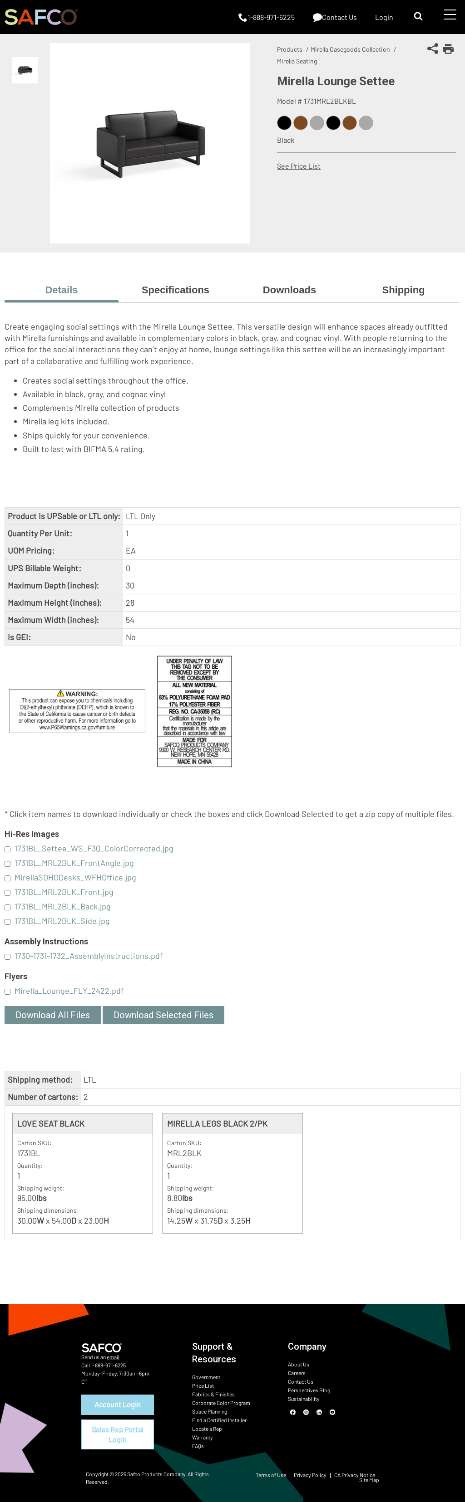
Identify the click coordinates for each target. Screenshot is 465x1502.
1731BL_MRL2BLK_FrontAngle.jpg (74, 863)
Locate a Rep (207, 1428)
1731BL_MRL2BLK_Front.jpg (64, 892)
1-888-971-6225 (108, 1365)
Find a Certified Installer (219, 1420)
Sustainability (304, 1398)
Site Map (369, 1480)
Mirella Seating (297, 61)
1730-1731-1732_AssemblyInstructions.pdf (89, 956)
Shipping (403, 290)
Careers (297, 1373)
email (113, 1357)
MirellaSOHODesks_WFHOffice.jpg (75, 877)
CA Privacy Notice (354, 1475)
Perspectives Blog (309, 1390)
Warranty (202, 1437)
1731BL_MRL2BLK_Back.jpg (63, 906)
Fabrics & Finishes (213, 1394)
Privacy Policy (310, 1475)
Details (61, 290)
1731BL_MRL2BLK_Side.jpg (62, 921)
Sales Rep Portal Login (117, 1434)
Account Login (117, 1404)
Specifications (175, 290)
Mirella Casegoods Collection (350, 49)
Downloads (289, 290)
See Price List (299, 165)
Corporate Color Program (221, 1403)
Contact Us (300, 1381)
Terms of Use (271, 1475)
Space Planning (209, 1411)
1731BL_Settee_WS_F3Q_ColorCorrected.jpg (94, 848)
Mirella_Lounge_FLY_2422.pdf (69, 991)
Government (206, 1377)
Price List (203, 1385)
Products (289, 49)
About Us (298, 1364)
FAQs (198, 1446)
